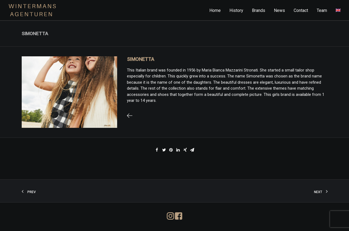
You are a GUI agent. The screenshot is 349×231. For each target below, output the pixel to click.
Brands (258, 10)
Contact (301, 10)
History (236, 10)
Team (322, 10)
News (279, 10)
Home (215, 10)
